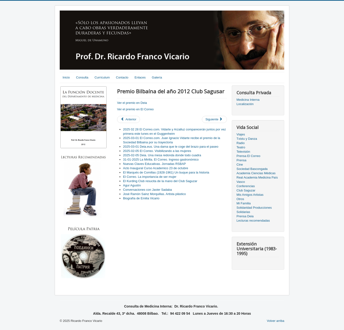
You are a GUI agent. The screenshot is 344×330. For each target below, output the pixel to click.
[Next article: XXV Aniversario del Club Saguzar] (214, 119)
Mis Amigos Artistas (249, 194)
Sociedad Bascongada (252, 169)
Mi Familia (243, 203)
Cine (239, 164)
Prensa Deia (245, 216)
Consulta (82, 77)
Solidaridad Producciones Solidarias (254, 210)
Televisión (243, 151)
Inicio (66, 77)
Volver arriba (275, 321)
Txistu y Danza (246, 138)
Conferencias (245, 186)
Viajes (240, 134)
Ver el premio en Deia (132, 103)
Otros (240, 199)
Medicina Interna (247, 99)
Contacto (122, 77)
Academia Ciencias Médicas (255, 173)
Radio (240, 143)
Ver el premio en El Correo (135, 109)
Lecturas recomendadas (253, 220)
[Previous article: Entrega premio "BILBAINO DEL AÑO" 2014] (128, 119)
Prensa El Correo (248, 156)
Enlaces (139, 77)
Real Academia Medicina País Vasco (257, 180)
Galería (157, 77)
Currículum (102, 77)
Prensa (241, 160)
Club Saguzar (245, 190)
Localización (245, 104)
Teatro (240, 147)
